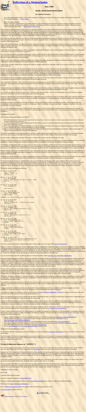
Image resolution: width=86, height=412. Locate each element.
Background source (9, 410)
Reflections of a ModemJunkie (30, 2)
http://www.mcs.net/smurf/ (58, 322)
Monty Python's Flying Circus (32, 26)
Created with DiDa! (6, 404)
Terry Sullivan (24, 410)
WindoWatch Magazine (37, 395)
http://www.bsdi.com (41, 339)
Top (6, 386)
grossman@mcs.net (26, 392)
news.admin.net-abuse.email (55, 346)
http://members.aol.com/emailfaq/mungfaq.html (17, 334)
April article (36, 363)
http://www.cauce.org (72, 337)
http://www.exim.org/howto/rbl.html (67, 331)
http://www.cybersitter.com (62, 336)
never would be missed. (60, 258)
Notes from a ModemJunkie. (21, 398)
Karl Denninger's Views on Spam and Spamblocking (23, 340)
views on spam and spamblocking (47, 306)
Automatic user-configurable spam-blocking (60, 270)
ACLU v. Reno (24, 19)
